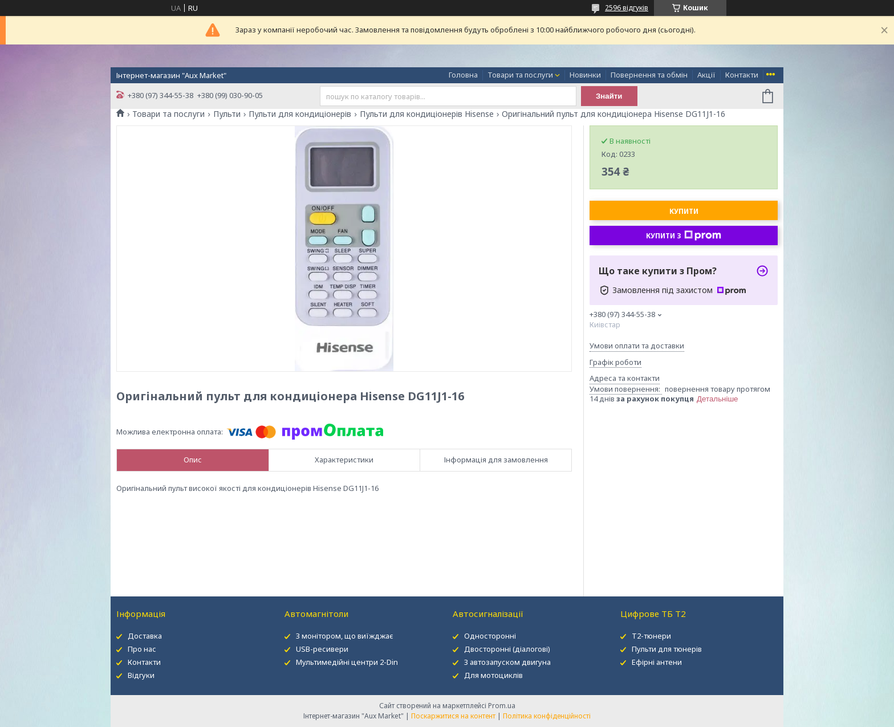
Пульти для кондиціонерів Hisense (427, 114)
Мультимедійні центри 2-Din (347, 662)
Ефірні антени (657, 662)
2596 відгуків (626, 8)
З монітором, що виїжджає (344, 636)
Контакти (741, 75)
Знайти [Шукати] (609, 96)
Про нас (142, 649)
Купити (683, 211)
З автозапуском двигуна (507, 662)
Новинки (585, 75)
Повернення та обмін (649, 75)
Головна (463, 75)
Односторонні (490, 636)
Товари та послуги (520, 75)
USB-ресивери (322, 649)
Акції (706, 75)
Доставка (145, 636)
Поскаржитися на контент (453, 716)
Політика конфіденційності (547, 716)
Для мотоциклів (493, 675)
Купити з (683, 235)
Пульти (227, 114)
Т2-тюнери (651, 636)
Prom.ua (501, 705)
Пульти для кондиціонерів (300, 114)
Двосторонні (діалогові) (507, 649)
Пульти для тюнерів (667, 649)
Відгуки (141, 675)
